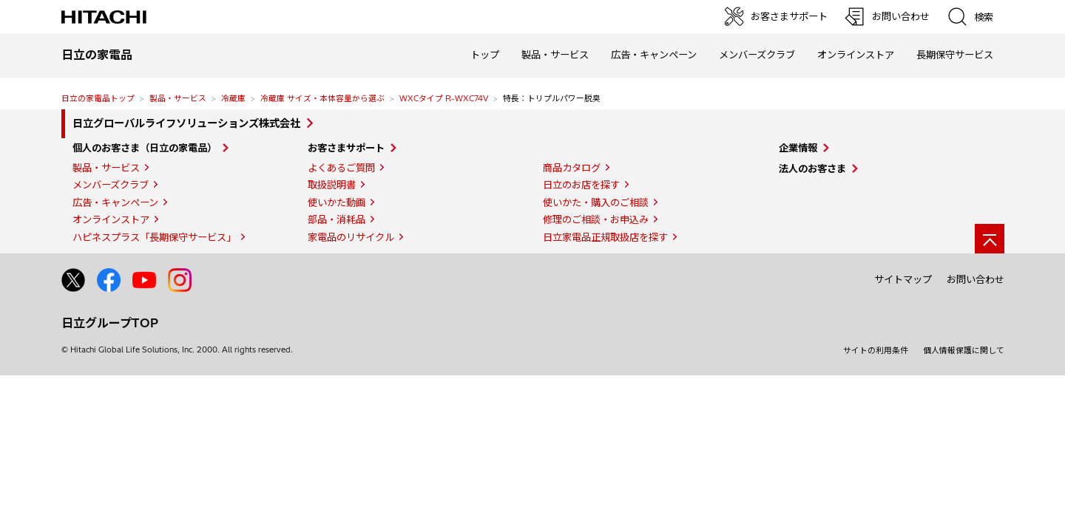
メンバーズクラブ (757, 55)
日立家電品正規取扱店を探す (605, 237)
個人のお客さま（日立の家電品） (144, 148)
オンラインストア (855, 55)
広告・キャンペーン (115, 202)
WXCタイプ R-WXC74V (443, 98)
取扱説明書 (332, 185)
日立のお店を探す (581, 185)
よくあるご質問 (341, 168)
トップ (484, 55)
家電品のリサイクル (351, 237)
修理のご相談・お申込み (596, 219)
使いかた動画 (336, 202)
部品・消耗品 (336, 219)
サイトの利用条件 (875, 350)
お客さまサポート (346, 148)
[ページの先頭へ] (989, 238)
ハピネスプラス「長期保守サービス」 (154, 237)
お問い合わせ (975, 279)
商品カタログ (572, 168)
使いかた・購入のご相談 (596, 202)
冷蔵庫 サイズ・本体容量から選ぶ (322, 98)
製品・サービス (177, 98)
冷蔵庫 (233, 98)
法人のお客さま (812, 168)
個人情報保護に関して (963, 350)
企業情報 (798, 148)
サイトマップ (903, 279)
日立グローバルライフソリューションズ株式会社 (186, 123)
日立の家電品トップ (98, 98)
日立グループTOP (109, 323)
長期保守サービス (954, 55)
